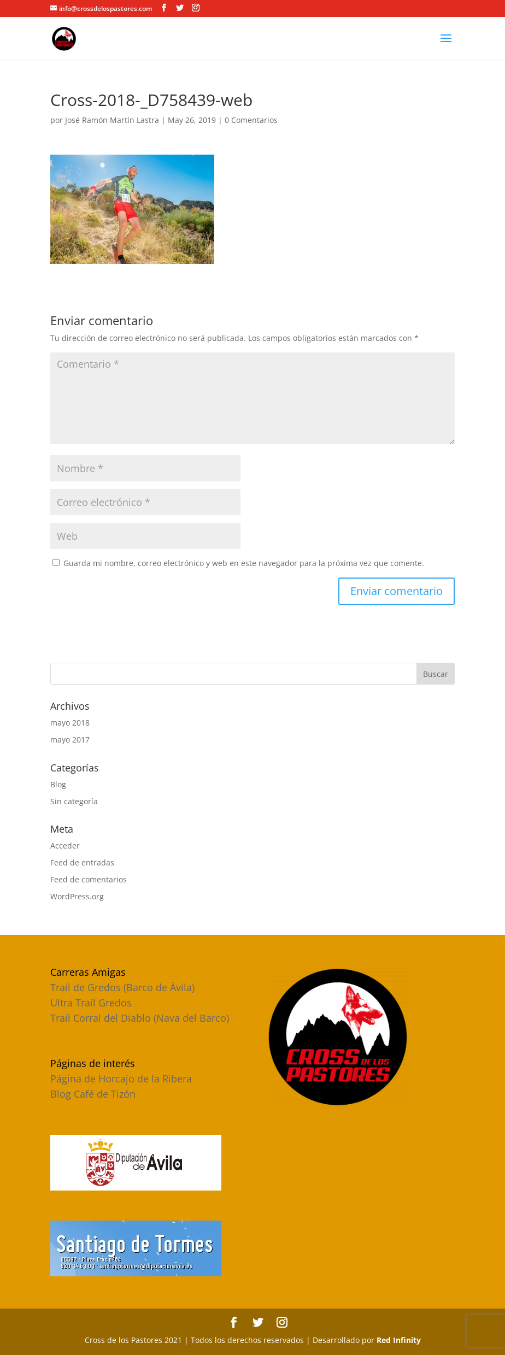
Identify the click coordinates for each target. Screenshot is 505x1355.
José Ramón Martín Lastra (112, 120)
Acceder (65, 845)
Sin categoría (74, 801)
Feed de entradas (82, 862)
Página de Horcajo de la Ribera (121, 1078)
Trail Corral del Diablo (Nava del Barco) (139, 1017)
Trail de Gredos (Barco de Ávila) (122, 987)
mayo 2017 (70, 739)
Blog (58, 784)
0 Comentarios (251, 120)
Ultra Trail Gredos (91, 1002)
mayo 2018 (70, 722)
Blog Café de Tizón (93, 1093)
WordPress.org (77, 896)
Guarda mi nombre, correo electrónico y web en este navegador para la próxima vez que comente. (243, 563)
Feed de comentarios (88, 879)
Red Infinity (399, 1340)
